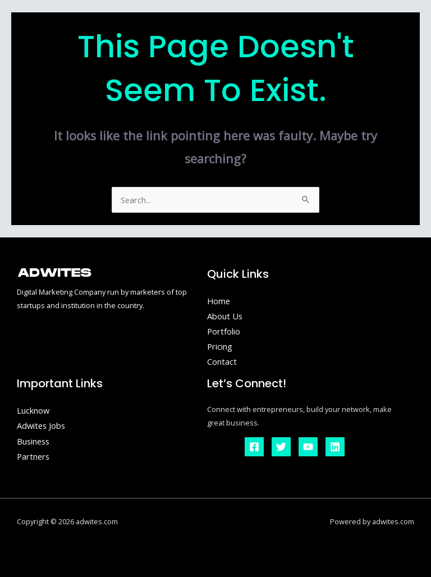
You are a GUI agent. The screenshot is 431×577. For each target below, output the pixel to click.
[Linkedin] (335, 446)
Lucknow (33, 410)
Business (33, 441)
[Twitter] (281, 446)
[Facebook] (254, 446)
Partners (33, 456)
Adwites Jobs (41, 425)
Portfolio (223, 331)
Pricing (219, 346)
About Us (224, 316)
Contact (222, 361)
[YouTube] (308, 446)
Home (218, 300)
